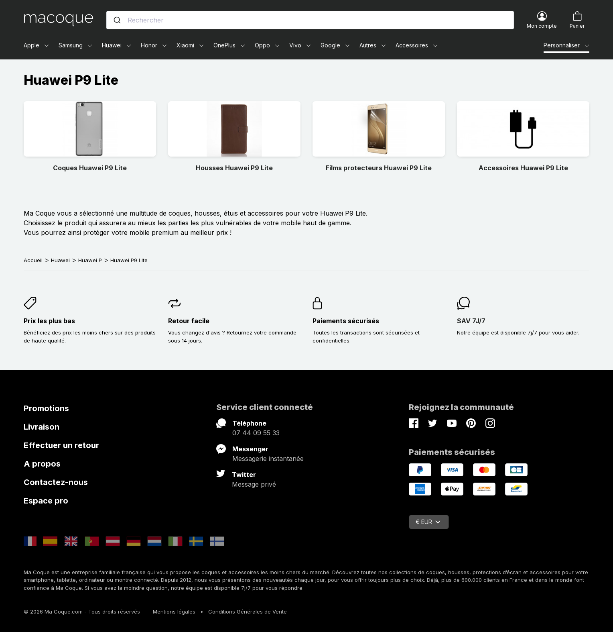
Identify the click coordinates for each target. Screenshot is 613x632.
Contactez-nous (56, 482)
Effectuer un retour (61, 445)
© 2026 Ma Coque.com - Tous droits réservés (82, 611)
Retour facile (188, 321)
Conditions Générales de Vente (247, 611)
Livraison (41, 427)
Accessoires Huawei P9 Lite (523, 168)
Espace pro (46, 501)
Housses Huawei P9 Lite (234, 168)
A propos (42, 464)
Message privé (254, 484)
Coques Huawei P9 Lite (90, 168)
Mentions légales (174, 611)
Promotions (46, 408)
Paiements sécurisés (346, 321)
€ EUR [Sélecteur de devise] (428, 521)
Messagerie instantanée (268, 459)
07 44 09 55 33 (256, 433)
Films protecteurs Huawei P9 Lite (379, 168)
